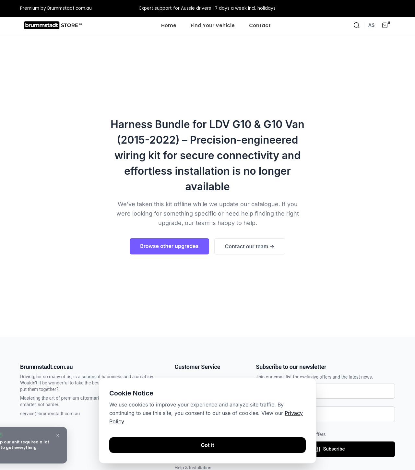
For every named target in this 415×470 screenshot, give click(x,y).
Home (168, 25)
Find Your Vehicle (213, 25)
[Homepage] (53, 25)
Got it (207, 445)
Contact (260, 25)
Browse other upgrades (169, 246)
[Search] (356, 25)
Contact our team (250, 246)
